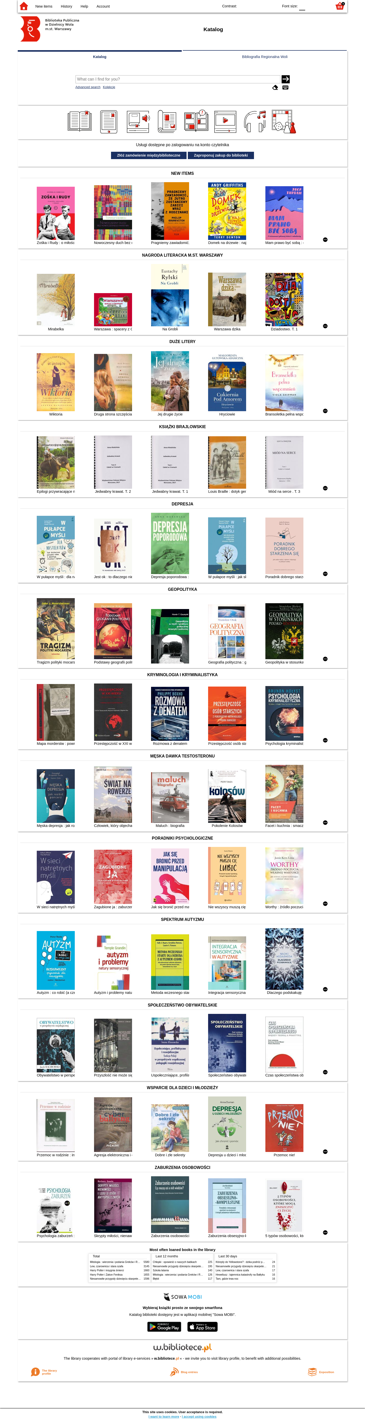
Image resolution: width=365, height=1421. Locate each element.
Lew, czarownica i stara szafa (106, 1266)
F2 (322, 6)
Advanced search (88, 87)
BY (273, 6)
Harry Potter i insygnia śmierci (107, 1270)
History (66, 6)
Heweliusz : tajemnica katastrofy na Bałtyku (240, 1274)
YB (263, 6)
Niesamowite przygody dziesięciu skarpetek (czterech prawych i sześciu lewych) (135, 1278)
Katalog (99, 57)
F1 (310, 6)
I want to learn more (164, 1416)
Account (103, 6)
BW (253, 6)
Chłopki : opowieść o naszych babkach (175, 1262)
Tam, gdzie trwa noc (227, 1278)
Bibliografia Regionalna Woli (265, 57)
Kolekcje (109, 87)
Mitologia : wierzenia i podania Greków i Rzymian (118, 1262)
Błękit (156, 1278)
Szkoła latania (161, 1270)
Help (84, 6)
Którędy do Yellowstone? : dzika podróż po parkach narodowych (252, 1262)
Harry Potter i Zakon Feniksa (106, 1274)
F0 (302, 6)
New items (43, 6)
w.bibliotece (166, 1358)
